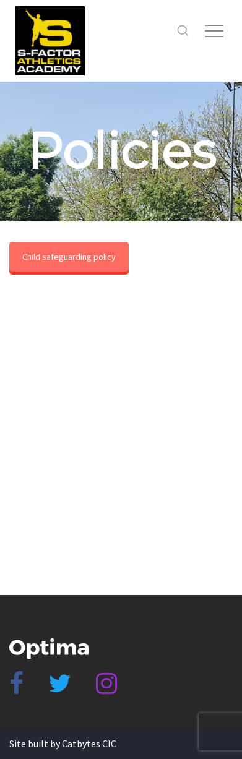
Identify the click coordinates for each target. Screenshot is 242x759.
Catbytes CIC (89, 743)
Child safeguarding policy (69, 256)
